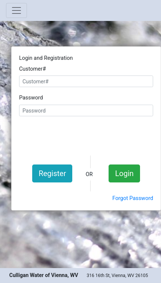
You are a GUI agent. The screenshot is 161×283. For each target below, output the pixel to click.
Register (52, 173)
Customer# (32, 69)
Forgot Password (132, 198)
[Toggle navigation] (16, 10)
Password (31, 98)
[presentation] (86, 135)
